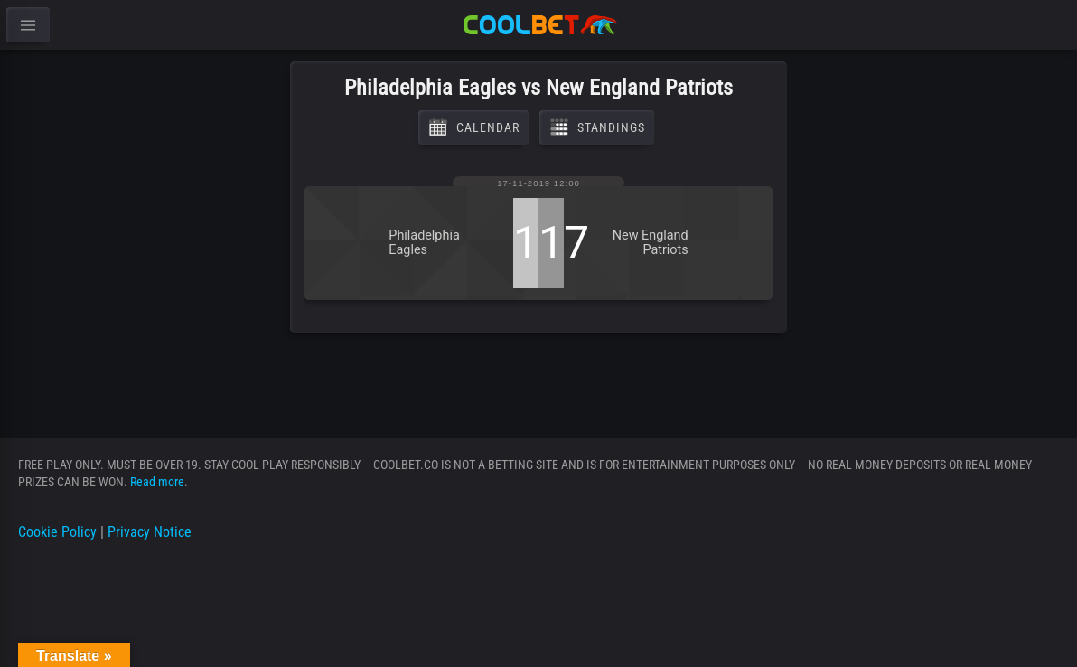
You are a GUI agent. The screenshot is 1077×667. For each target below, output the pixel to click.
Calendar (473, 127)
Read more (157, 481)
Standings (596, 127)
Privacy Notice (150, 531)
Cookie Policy (57, 531)
